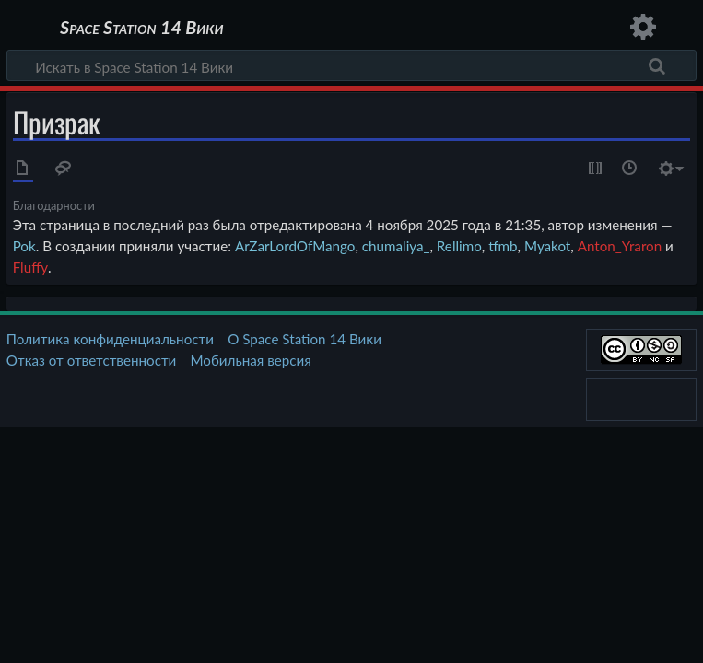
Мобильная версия (251, 360)
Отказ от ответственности (91, 360)
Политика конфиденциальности (110, 339)
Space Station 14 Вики (141, 27)
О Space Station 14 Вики (304, 339)
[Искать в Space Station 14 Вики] (351, 65)
